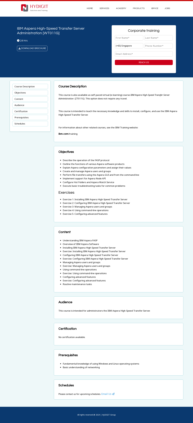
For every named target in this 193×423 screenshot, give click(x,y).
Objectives (20, 92)
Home (90, 8)
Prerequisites (21, 117)
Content (18, 98)
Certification (21, 111)
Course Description (24, 86)
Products (139, 8)
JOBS (167, 8)
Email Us (107, 394)
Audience (19, 105)
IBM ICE (154, 8)
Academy (121, 8)
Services (104, 8)
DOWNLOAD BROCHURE (32, 48)
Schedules (19, 123)
